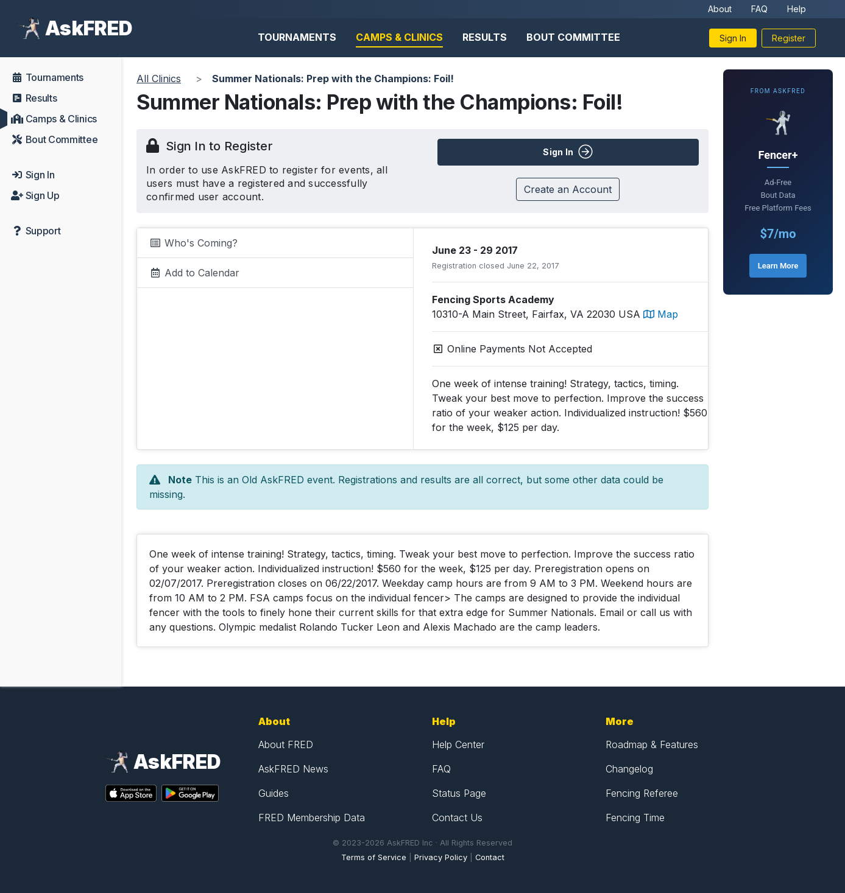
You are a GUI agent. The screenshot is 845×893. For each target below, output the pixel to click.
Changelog (629, 769)
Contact (489, 857)
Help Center (458, 744)
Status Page (459, 793)
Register (788, 38)
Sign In (732, 38)
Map (660, 314)
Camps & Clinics (399, 37)
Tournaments (297, 37)
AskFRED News (293, 769)
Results (484, 37)
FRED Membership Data (311, 817)
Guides (273, 793)
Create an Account (568, 189)
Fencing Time (635, 817)
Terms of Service (373, 857)
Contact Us (457, 817)
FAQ (759, 9)
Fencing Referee (642, 793)
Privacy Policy (440, 857)
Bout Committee (573, 37)
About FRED (285, 744)
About (720, 9)
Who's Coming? (193, 243)
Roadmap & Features (652, 744)
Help (796, 9)
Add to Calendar (194, 273)
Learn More (778, 265)
